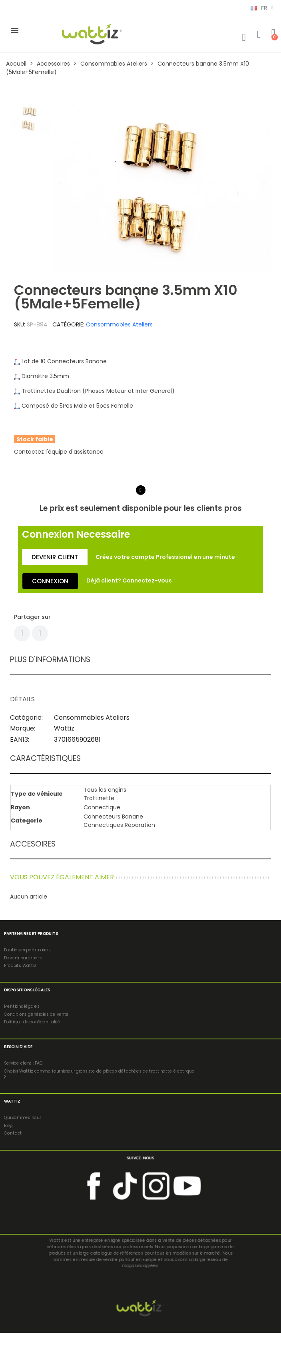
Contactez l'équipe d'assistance (59, 452)
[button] (60, 187)
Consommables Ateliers (119, 324)
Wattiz (64, 728)
